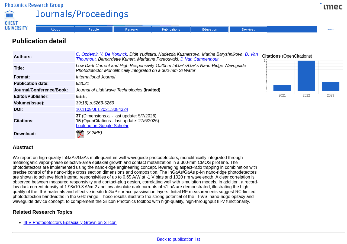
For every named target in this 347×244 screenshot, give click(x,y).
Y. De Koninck (113, 54)
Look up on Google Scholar (102, 125)
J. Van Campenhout (199, 59)
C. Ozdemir (87, 54)
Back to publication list (178, 239)
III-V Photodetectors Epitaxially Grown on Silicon (70, 222)
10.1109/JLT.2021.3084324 (102, 109)
